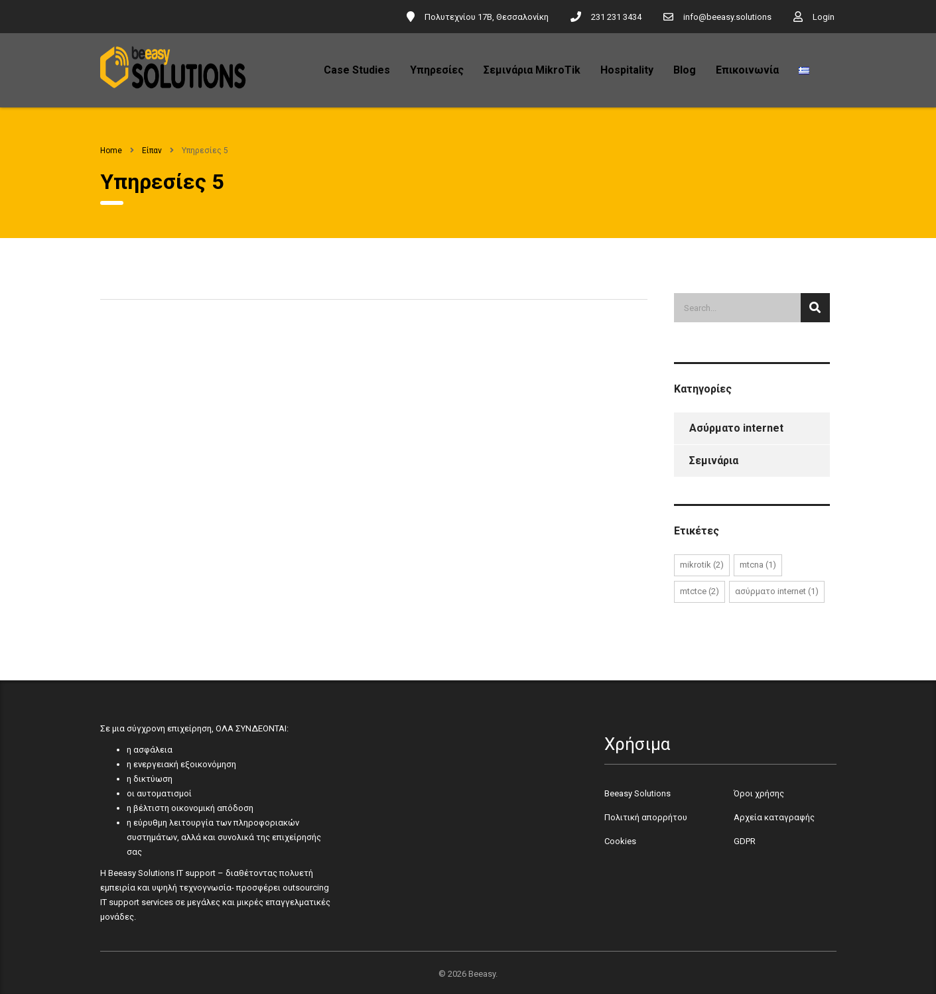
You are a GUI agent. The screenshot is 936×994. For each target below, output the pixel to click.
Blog (684, 70)
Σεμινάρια (713, 460)
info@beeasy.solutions (727, 17)
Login (824, 17)
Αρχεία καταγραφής (774, 817)
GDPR (745, 841)
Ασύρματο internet (736, 428)
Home (111, 150)
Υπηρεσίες (437, 70)
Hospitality (626, 70)
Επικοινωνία (747, 70)
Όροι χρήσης (759, 793)
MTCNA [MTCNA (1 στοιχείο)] (758, 565)
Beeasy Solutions (637, 793)
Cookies (620, 841)
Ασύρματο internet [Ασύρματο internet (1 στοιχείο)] (777, 591)
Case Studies (357, 70)
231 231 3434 (616, 17)
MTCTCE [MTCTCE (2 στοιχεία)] (699, 591)
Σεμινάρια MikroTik (532, 70)
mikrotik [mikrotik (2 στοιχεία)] (702, 565)
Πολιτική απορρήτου (645, 817)
